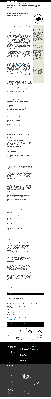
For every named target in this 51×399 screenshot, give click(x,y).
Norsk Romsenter (23, 390)
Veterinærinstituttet (36, 392)
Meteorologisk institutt (10, 390)
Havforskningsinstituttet (11, 379)
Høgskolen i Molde (10, 380)
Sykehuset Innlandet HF (36, 380)
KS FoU (9, 386)
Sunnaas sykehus (36, 379)
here (7, 210)
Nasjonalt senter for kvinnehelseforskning (26, 377)
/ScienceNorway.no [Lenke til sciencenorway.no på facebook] (36, 349)
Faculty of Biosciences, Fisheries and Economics (21, 148)
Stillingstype (33, 1)
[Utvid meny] (44, 1)
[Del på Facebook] (7, 292)
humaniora (25, 290)
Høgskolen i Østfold (10, 381)
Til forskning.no (9, 325)
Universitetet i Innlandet (36, 386)
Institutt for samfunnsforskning (11, 385)
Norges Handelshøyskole (24, 384)
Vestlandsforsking (36, 391)
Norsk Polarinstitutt (23, 388)
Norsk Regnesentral (23, 389)
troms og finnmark (33, 290)
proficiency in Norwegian (17, 224)
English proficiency (16, 223)
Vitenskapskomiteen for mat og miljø (38, 394)
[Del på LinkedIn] (9, 292)
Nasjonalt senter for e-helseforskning (25, 376)
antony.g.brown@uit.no (13, 94)
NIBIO (8, 392)
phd (28, 290)
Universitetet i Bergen (36, 385)
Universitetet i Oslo (36, 387)
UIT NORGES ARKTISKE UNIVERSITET (18, 317)
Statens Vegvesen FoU (36, 377)
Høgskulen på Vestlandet (11, 383)
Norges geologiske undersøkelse (24, 386)
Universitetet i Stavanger (36, 388)
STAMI (34, 376)
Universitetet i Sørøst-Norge (37, 389)
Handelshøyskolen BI (10, 378)
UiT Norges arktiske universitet (37, 383)
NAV (8, 391)
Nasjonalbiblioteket (23, 372)
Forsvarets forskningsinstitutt (11, 375)
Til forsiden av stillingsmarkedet (16, 324)
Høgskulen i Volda (10, 382)
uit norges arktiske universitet (12, 290)
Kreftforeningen (10, 387)
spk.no (9, 273)
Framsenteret (9, 376)
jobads (19, 290)
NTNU (21, 371)
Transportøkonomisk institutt (37, 382)
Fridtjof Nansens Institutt (11, 377)
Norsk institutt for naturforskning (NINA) (25, 392)
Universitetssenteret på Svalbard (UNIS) (38, 390)
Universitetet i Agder (36, 384)
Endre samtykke (10, 362)
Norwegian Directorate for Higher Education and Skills (23, 172)
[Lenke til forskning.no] (18, 1)
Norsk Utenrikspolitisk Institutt (24, 391)
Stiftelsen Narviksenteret (36, 378)
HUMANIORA (11, 314)
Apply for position (9, 287)
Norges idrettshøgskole (23, 387)
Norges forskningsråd (23, 385)
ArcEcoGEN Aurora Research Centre (18, 64)
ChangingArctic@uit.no (13, 102)
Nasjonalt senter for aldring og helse (25, 375)
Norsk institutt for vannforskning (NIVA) (25, 393)
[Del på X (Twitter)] (8, 292)
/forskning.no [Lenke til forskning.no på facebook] (36, 346)
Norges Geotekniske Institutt (24, 383)
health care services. (21, 208)
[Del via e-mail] (11, 292)
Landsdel (40, 1)
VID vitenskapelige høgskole (37, 393)
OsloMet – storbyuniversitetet (24, 394)
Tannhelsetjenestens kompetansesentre (38, 381)
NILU (8, 395)
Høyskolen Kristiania (10, 384)
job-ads (22, 290)
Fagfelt (37, 1)
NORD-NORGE (11, 319)
